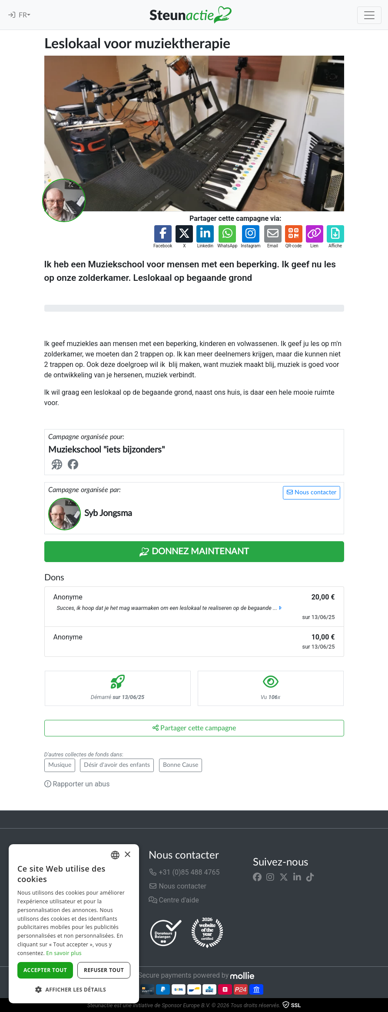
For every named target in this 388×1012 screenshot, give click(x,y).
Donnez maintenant (194, 552)
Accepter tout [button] (45, 970)
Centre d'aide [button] (174, 900)
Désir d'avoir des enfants (117, 765)
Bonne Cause (180, 765)
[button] (162, 237)
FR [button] (23, 15)
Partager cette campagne (194, 728)
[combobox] (115, 855)
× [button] (127, 855)
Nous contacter (311, 492)
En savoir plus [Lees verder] (63, 953)
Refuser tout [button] (104, 970)
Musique (59, 765)
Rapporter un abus (77, 784)
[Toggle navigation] (369, 15)
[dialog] (74, 923)
